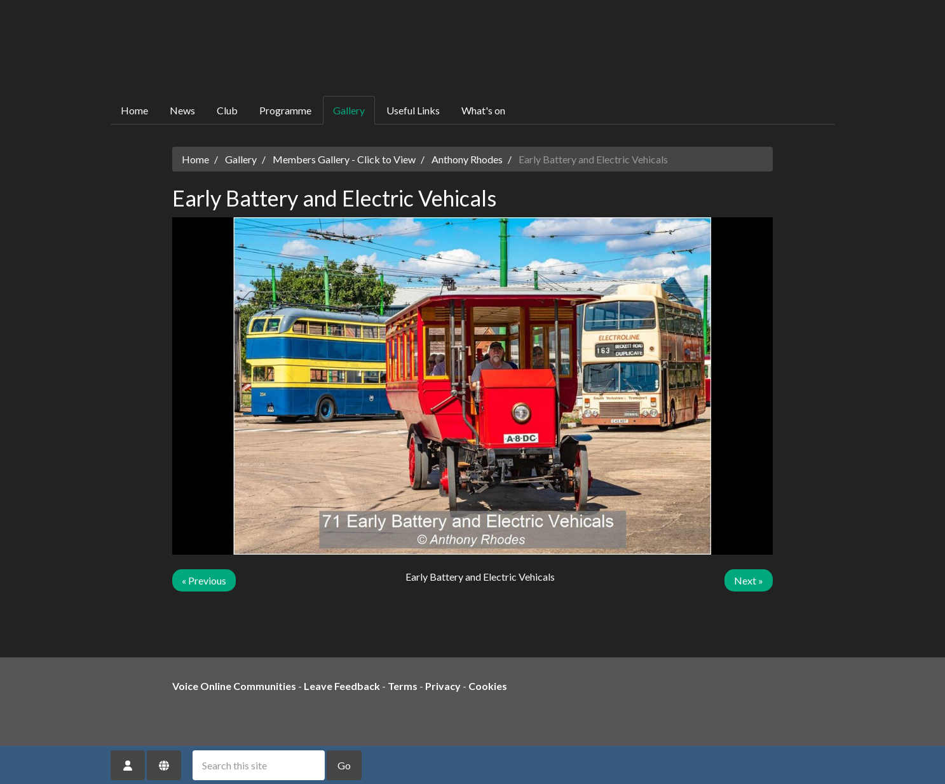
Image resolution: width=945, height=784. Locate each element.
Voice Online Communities (234, 686)
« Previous (204, 580)
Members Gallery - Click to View (344, 159)
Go (344, 765)
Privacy (443, 686)
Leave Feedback (342, 686)
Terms (403, 686)
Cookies (487, 686)
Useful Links (413, 110)
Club (227, 110)
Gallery (349, 110)
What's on (483, 110)
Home (134, 110)
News (182, 110)
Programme (285, 110)
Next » (748, 580)
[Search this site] (259, 765)
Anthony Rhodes (467, 159)
